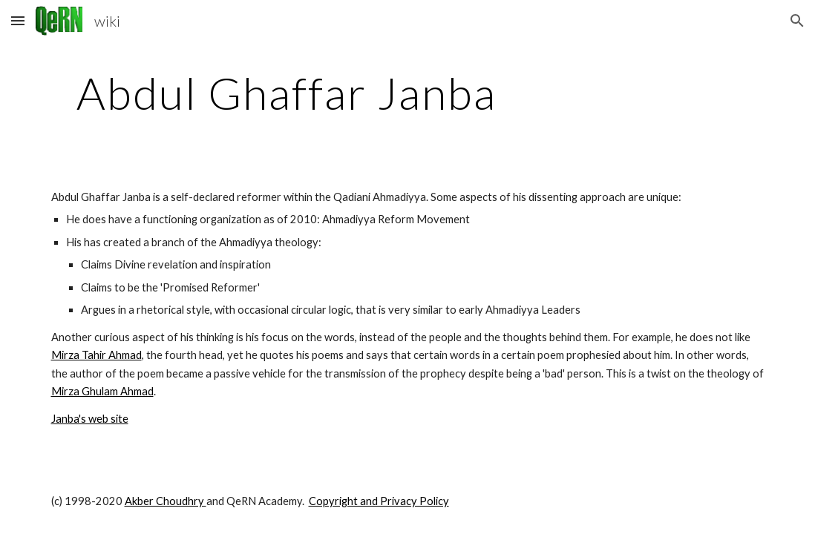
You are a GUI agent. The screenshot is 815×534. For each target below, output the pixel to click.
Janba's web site (89, 418)
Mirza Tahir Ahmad (96, 355)
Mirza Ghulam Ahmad (102, 391)
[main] (286, 92)
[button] (18, 20)
